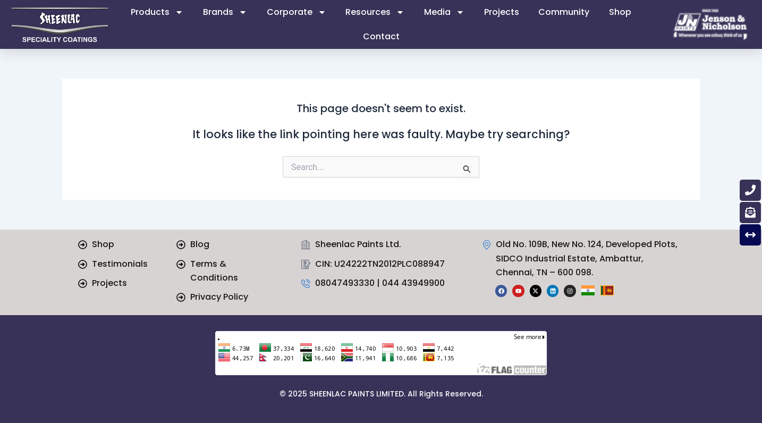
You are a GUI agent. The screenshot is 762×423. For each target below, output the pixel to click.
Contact (381, 36)
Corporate (296, 12)
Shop (620, 12)
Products (157, 12)
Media (444, 12)
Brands (225, 12)
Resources (374, 12)
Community (563, 12)
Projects (501, 12)
